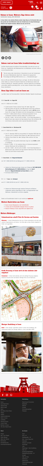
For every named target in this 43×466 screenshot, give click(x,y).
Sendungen (24, 444)
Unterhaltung (25, 399)
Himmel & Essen (4, 421)
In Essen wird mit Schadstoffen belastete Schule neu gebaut (19, 207)
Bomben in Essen (5, 425)
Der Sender (24, 431)
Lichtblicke (3, 420)
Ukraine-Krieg (4, 405)
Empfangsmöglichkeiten (27, 451)
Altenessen (4, 220)
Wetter (2, 412)
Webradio (24, 441)
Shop (23, 435)
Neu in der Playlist (5, 435)
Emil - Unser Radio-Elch (27, 439)
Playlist (2, 434)
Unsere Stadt (4, 423)
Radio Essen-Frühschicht (28, 402)
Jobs (23, 446)
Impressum (24, 459)
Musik (2, 431)
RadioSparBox (25, 437)
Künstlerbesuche (5, 442)
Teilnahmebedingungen (27, 462)
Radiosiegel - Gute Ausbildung (29, 448)
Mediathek (24, 404)
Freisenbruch (5, 276)
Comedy (24, 407)
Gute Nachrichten (5, 404)
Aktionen (24, 405)
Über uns (24, 450)
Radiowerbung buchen (27, 453)
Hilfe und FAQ (25, 457)
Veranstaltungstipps (27, 409)
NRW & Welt (4, 407)
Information (3, 399)
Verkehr (2, 414)
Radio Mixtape (4, 437)
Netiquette (24, 464)
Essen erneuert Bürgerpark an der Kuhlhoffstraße (17, 205)
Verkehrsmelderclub (5, 416)
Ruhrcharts (3, 441)
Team (23, 434)
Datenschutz (25, 460)
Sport (2, 409)
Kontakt (24, 455)
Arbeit (3, 327)
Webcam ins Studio (26, 443)
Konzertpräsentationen (6, 444)
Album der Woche (5, 439)
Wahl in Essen (4, 418)
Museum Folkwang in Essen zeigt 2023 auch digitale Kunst (19, 208)
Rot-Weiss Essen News (6, 411)
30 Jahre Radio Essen (6, 427)
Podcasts (24, 411)
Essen (2, 402)
